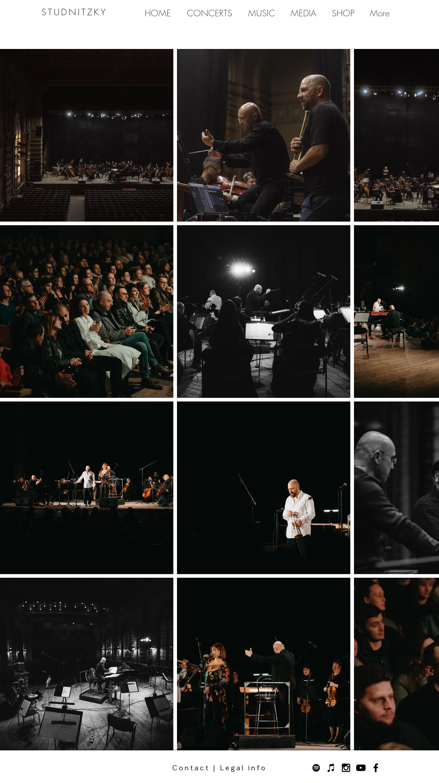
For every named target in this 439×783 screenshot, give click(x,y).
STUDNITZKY (74, 12)
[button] (261, 13)
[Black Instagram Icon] (346, 768)
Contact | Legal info (219, 763)
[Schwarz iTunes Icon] (331, 768)
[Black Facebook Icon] (376, 768)
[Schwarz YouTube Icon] (361, 768)
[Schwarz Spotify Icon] (316, 768)
